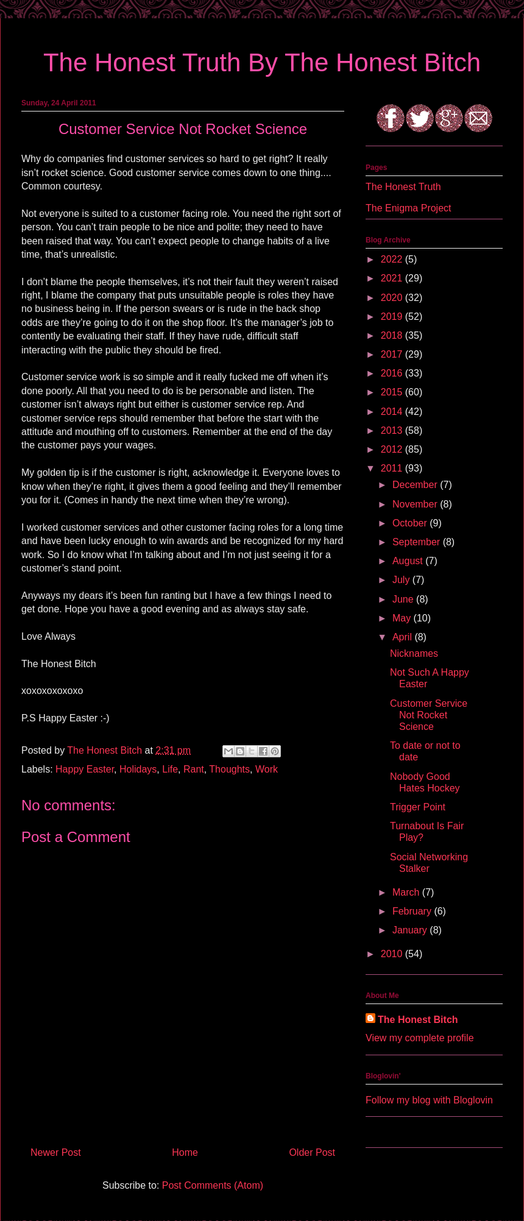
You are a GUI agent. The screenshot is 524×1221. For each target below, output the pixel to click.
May (403, 618)
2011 (393, 468)
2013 (393, 430)
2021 (393, 278)
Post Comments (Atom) (212, 1185)
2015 (393, 392)
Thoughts (229, 769)
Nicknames (414, 653)
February (413, 911)
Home (185, 1152)
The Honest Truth (403, 187)
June (404, 599)
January (411, 930)
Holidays (138, 769)
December (416, 485)
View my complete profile (420, 1038)
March (407, 892)
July (402, 580)
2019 (393, 316)
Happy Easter (84, 769)
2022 (393, 259)
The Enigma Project (408, 208)
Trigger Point (417, 807)
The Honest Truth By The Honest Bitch (262, 62)
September (417, 542)
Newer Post (55, 1152)
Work (266, 769)
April (403, 637)
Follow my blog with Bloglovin (429, 1100)
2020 (393, 297)
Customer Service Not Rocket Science (428, 715)
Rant (193, 769)
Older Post (312, 1152)
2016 (393, 373)
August (408, 561)
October (411, 523)
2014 (393, 411)
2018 (393, 335)
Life (170, 769)
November (416, 504)
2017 (393, 354)
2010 (393, 954)
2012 (393, 449)
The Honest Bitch (105, 750)
